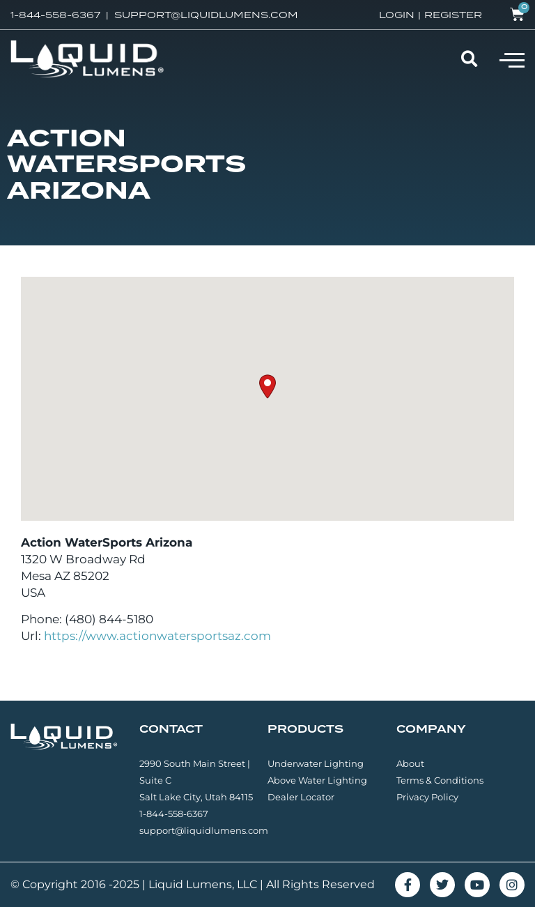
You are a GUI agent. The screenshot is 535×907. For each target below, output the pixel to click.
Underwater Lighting (316, 763)
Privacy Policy (427, 796)
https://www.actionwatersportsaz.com (157, 636)
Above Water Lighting (317, 780)
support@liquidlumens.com (203, 830)
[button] (512, 59)
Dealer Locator (301, 796)
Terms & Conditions (439, 780)
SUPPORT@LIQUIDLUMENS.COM (206, 14)
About (410, 763)
